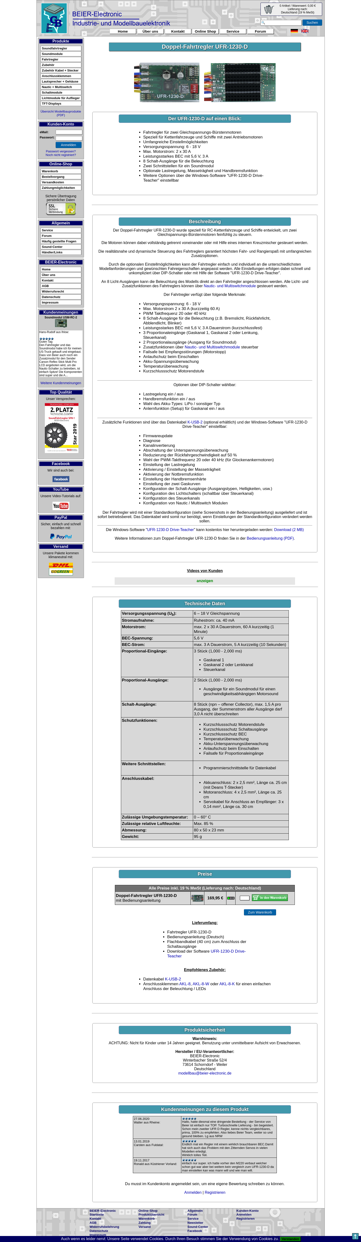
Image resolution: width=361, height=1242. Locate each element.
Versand (145, 1227)
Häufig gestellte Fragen (59, 241)
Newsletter (195, 1222)
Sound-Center (52, 247)
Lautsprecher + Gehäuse (60, 81)
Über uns (150, 31)
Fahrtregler (50, 59)
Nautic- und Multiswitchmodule (230, 286)
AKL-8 (184, 984)
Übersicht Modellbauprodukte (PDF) (61, 113)
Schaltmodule (52, 92)
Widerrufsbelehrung (104, 1227)
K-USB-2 (194, 422)
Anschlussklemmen (56, 76)
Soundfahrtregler (54, 48)
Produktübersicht (152, 1214)
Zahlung (145, 1222)
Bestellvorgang (53, 177)
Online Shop (205, 31)
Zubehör (48, 65)
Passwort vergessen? (61, 151)
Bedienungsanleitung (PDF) (270, 538)
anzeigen (205, 581)
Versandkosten (53, 182)
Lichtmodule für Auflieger (61, 98)
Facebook (195, 1231)
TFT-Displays (51, 103)
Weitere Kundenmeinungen (61, 383)
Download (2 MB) (289, 530)
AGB (45, 286)
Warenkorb (50, 171)
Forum (260, 31)
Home (123, 31)
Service (232, 31)
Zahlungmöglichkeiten (58, 188)
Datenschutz (51, 297)
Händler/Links (52, 252)
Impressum (50, 302)
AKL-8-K (227, 984)
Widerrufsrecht (53, 291)
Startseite (97, 1214)
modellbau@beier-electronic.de (204, 1073)
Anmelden (192, 1192)
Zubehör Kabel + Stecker (60, 70)
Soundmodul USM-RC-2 (61, 317)
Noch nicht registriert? (61, 155)
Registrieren (215, 1192)
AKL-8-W (201, 984)
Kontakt (178, 31)
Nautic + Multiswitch (57, 87)
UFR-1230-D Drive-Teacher (170, 530)
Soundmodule (52, 54)
